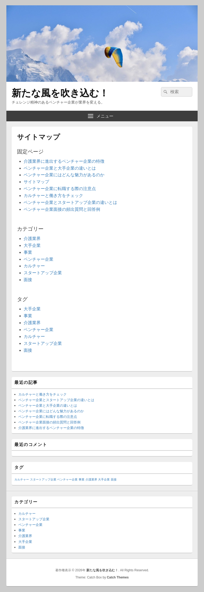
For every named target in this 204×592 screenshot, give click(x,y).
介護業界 (32, 238)
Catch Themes (118, 577)
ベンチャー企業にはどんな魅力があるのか (64, 175)
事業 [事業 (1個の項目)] (81, 479)
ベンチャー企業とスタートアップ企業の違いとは (70, 202)
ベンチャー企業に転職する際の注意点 (60, 188)
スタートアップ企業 (43, 273)
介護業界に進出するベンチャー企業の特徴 (64, 161)
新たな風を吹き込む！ (60, 93)
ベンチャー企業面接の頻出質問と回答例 (62, 209)
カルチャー (34, 266)
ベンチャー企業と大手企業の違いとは (60, 168)
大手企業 (32, 245)
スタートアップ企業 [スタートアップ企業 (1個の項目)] (43, 479)
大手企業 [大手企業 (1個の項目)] (104, 479)
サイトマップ (36, 181)
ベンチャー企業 (38, 259)
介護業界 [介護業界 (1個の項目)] (91, 479)
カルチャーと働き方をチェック (53, 195)
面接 (28, 279)
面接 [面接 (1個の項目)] (114, 479)
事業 (28, 252)
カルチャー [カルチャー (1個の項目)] (21, 479)
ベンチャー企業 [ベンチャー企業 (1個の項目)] (67, 479)
